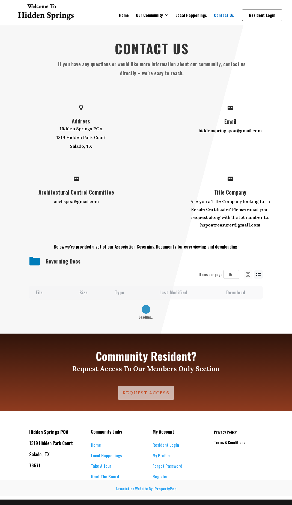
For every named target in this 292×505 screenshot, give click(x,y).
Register (160, 476)
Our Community (149, 15)
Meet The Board (105, 476)
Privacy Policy (225, 432)
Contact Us (224, 15)
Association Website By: (146, 488)
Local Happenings (191, 15)
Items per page (219, 274)
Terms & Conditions (229, 442)
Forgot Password (167, 466)
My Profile (161, 455)
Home (124, 15)
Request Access (146, 392)
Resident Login (166, 445)
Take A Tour (101, 466)
